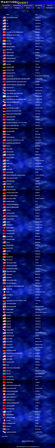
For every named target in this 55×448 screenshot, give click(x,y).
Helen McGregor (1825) (11, 178)
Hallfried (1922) (10, 52)
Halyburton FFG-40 (11, 58)
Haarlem (12, 35)
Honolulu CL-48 (10, 335)
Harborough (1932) (10, 116)
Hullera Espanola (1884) (12, 391)
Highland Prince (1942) (11, 268)
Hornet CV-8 (9, 344)
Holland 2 (8, 318)
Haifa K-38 (8, 43)
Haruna (8, 134)
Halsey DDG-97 (10, 55)
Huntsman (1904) (10, 405)
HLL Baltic (15, 286)
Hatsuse (8, 145)
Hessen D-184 (9, 245)
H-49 (7, 29)
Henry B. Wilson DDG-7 (12, 195)
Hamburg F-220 (10, 70)
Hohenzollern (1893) (11, 303)
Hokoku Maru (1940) (11, 306)
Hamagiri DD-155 (10, 61)
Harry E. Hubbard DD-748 (12, 125)
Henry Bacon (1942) (11, 198)
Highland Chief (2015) (11, 265)
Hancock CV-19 (10, 87)
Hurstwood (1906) (10, 417)
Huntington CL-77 (10, 399)
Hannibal (8, 105)
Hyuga (8, 429)
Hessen (8, 242)
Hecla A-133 (9, 169)
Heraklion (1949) (10, 201)
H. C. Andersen (14, 32)
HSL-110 (8, 373)
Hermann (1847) (10, 218)
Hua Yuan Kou (9, 376)
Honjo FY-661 (9, 332)
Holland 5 (8, 326)
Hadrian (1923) (9, 37)
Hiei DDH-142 (9, 256)
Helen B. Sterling (15, 175)
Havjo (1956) (9, 148)
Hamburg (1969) (10, 67)
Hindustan (8, 277)
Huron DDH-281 (10, 414)
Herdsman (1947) (10, 213)
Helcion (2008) (9, 172)
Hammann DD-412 (10, 72)
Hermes (8, 221)
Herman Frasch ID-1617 (12, 216)
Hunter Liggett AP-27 (11, 397)
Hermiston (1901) (10, 230)
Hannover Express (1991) (12, 108)
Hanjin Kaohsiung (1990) (12, 96)
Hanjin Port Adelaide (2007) (13, 102)
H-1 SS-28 (12, 17)
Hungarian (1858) (10, 394)
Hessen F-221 (9, 248)
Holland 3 (8, 321)
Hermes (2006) (9, 227)
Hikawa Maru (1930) (11, 271)
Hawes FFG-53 (9, 151)
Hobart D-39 (9, 289)
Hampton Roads (15, 84)
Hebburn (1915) (10, 157)
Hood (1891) (9, 338)
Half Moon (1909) (10, 46)
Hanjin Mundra (16, 99)
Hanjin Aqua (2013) (11, 90)
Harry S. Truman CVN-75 (12, 128)
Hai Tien (8, 40)
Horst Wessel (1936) (11, 350)
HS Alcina (13, 367)
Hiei (7, 254)
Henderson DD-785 (10, 189)
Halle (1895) (9, 49)
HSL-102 (8, 370)
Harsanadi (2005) (10, 131)
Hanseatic (13, 113)
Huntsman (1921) (10, 408)
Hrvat (7, 364)
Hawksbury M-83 (10, 154)
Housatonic (14, 353)
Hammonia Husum (18, 78)
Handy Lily (14, 93)
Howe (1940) (9, 359)
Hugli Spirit (13, 385)
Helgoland (8, 183)
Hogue (8, 297)
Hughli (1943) (9, 382)
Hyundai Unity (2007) (11, 432)
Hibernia (8, 251)
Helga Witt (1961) (10, 181)
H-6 (7, 23)
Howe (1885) (9, 356)
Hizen (11, 283)
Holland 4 (8, 324)
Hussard (8, 420)
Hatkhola (13, 143)
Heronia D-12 (9, 236)
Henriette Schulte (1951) (12, 192)
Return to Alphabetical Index (28, 441)
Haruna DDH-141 (10, 137)
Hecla (7, 166)
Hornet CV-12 (9, 347)
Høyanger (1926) (10, 362)
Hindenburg (9, 274)
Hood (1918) (9, 341)
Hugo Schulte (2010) (11, 388)
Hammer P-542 (9, 75)
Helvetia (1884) (9, 186)
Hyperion (8, 426)
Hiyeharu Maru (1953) (11, 280)
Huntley (12, 402)
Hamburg (8, 64)
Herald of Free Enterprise (12, 204)
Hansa (7, 110)
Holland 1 (8, 315)
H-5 (7, 20)
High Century (9, 259)
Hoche (8, 291)
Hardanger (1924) (10, 119)
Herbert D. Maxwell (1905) (12, 207)
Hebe (7, 160)
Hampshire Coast (16, 81)
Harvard (8, 140)
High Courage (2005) (11, 262)
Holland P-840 (9, 312)
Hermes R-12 (9, 224)
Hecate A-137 (9, 163)
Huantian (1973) (10, 379)
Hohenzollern (9, 300)
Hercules (8, 210)
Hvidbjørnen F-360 (10, 423)
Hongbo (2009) (9, 329)
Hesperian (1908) (10, 239)
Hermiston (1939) (10, 233)
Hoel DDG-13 (9, 294)
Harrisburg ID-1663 (10, 122)
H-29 (7, 26)
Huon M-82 (9, 411)
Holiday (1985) (9, 309)
